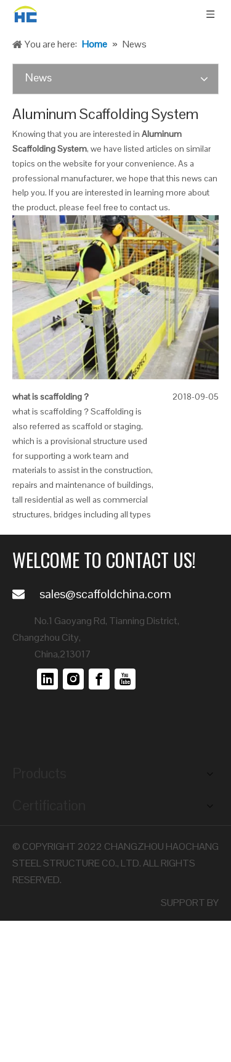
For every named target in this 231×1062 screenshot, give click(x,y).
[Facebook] (99, 679)
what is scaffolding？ (51, 396)
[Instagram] (73, 679)
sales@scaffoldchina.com (105, 594)
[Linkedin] (47, 679)
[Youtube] (125, 679)
